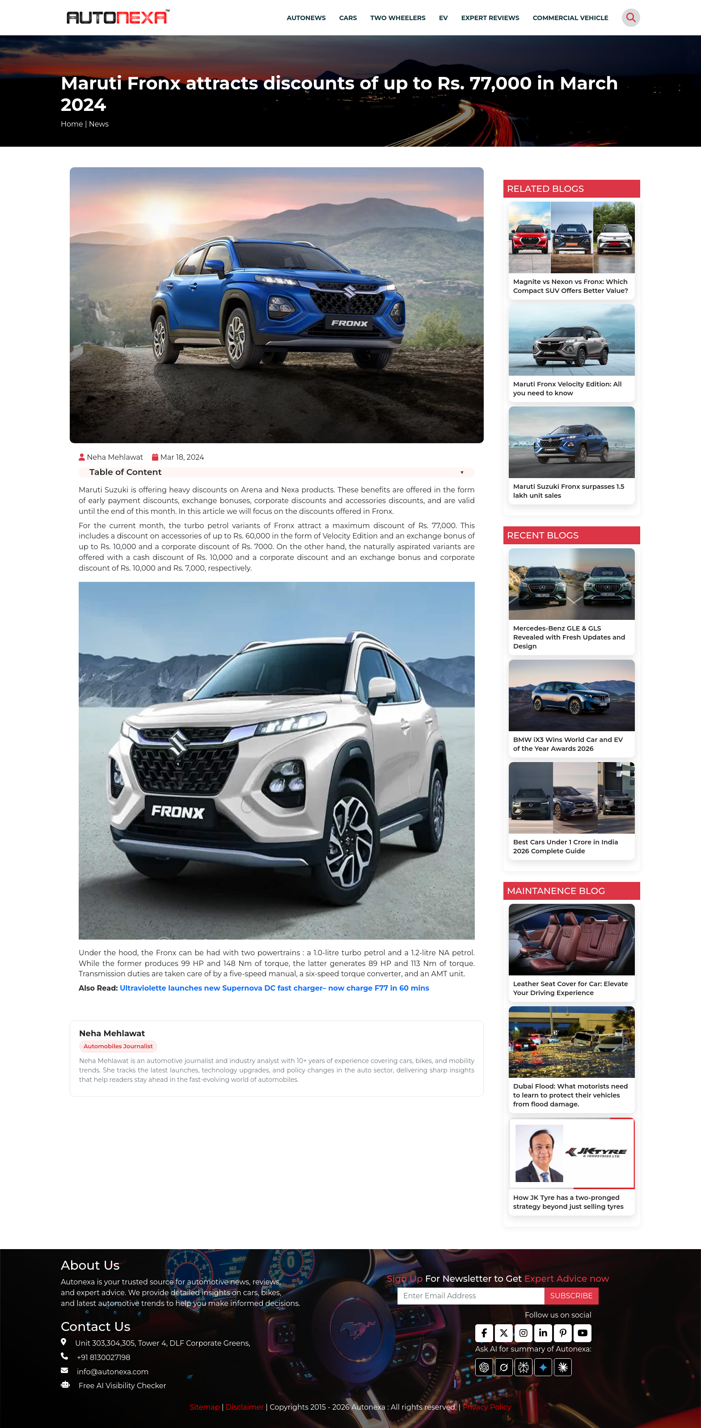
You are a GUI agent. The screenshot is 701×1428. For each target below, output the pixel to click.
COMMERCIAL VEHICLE (570, 18)
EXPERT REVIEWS (490, 18)
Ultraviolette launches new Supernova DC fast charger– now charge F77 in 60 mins (274, 988)
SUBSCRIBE (571, 1296)
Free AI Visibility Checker (122, 1385)
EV (443, 18)
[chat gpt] (484, 1367)
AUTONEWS (306, 18)
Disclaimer (245, 1407)
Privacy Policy (487, 1407)
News (99, 124)
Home (72, 124)
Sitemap (206, 1407)
